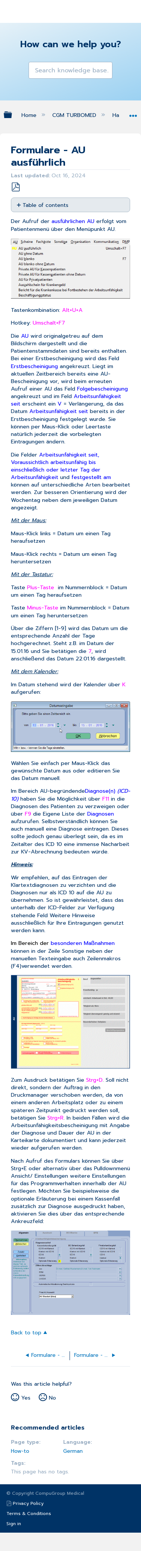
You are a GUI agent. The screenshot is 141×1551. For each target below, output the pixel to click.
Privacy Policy (28, 1503)
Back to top (26, 1332)
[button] (35, 68)
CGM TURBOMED (75, 115)
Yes (25, 1398)
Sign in (13, 1523)
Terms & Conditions (28, 1513)
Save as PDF (15, 187)
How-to (20, 1451)
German (73, 1451)
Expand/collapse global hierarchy (13, 114)
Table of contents (45, 205)
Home (29, 115)
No (52, 1398)
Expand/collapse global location (133, 113)
